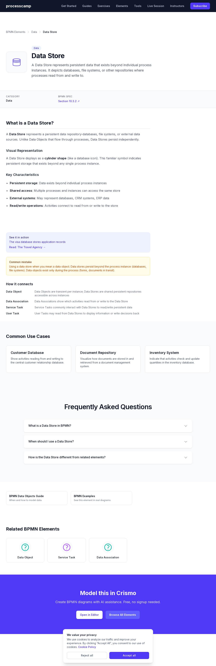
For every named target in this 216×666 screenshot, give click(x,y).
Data (34, 31)
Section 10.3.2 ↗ (69, 101)
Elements (122, 6)
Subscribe (200, 6)
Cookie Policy (87, 647)
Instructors (177, 6)
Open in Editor (89, 614)
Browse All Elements (122, 614)
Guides (87, 6)
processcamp (18, 6)
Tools (137, 6)
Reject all (87, 655)
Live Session (155, 6)
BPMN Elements (15, 31)
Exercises (104, 6)
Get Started (68, 6)
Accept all (129, 655)
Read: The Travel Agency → (27, 247)
